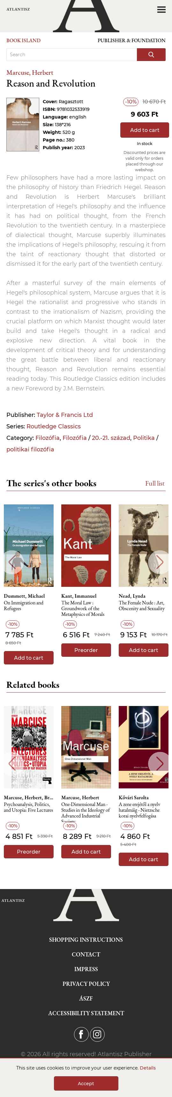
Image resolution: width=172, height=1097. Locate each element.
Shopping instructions (86, 939)
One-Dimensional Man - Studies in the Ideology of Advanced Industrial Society (85, 812)
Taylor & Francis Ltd (65, 414)
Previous (12, 562)
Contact (86, 954)
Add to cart (145, 130)
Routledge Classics (53, 426)
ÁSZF (86, 998)
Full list (155, 483)
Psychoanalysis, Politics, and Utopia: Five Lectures (28, 807)
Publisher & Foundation (132, 40)
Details (148, 1068)
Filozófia (47, 437)
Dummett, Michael (24, 596)
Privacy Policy (86, 983)
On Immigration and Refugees (23, 606)
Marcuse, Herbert (29, 72)
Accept (86, 1083)
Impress (86, 969)
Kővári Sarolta (134, 798)
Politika (144, 437)
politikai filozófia (30, 449)
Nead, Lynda (132, 596)
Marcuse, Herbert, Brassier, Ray (29, 798)
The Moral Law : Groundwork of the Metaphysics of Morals (82, 609)
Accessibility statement (86, 1013)
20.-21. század (111, 437)
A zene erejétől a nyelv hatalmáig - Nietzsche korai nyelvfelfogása (139, 810)
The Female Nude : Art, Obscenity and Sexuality (142, 606)
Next (160, 562)
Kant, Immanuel (78, 596)
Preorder (86, 650)
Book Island (23, 40)
